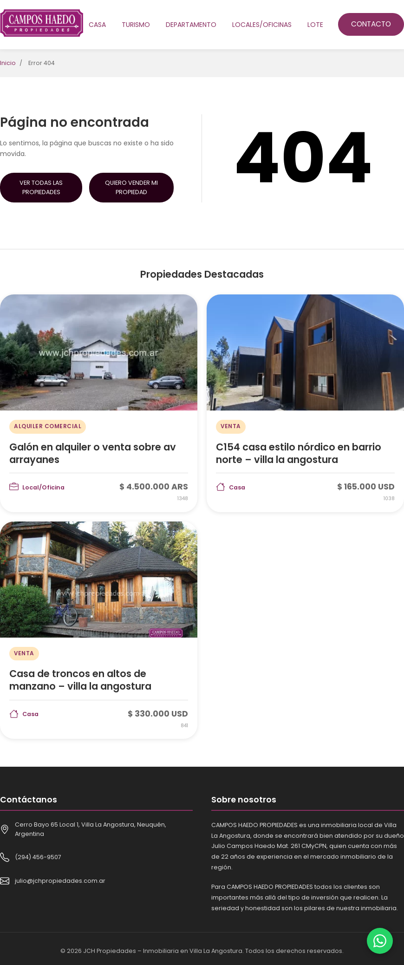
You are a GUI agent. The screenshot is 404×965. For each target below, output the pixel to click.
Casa (97, 24)
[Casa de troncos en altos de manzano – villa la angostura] (98, 630)
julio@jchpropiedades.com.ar (60, 881)
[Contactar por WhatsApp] (380, 941)
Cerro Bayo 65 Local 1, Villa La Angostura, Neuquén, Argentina (90, 829)
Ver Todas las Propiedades (41, 187)
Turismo (136, 24)
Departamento (191, 24)
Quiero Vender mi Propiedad (131, 187)
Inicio (8, 63)
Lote (315, 24)
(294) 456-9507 (38, 857)
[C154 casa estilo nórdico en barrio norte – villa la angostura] (305, 403)
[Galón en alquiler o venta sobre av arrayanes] (98, 403)
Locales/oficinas (262, 24)
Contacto (371, 24)
